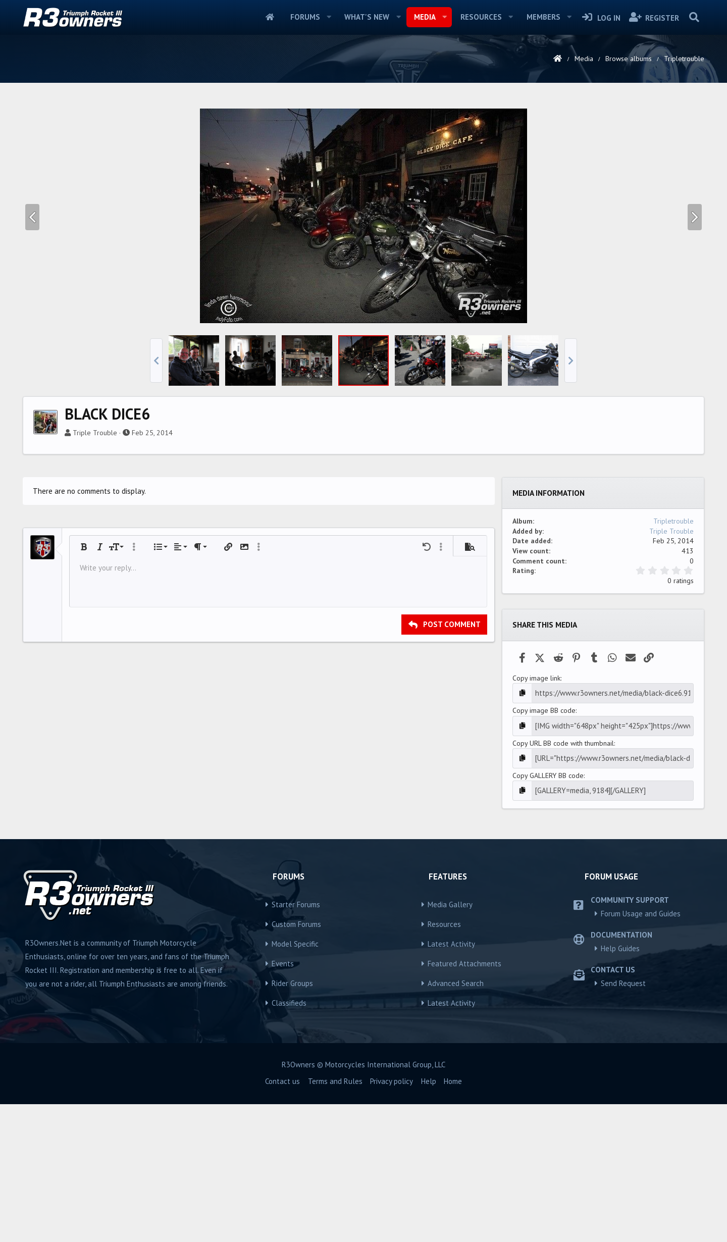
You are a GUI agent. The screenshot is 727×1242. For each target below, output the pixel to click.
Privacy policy (391, 1219)
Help (428, 1219)
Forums (305, 17)
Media (425, 17)
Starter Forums (296, 1042)
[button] (329, 17)
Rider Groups (292, 1120)
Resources (481, 17)
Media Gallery (450, 1042)
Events (283, 1101)
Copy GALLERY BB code (548, 913)
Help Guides (620, 1086)
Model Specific (295, 1081)
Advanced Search (456, 1120)
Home (270, 17)
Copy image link (536, 819)
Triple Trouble (95, 574)
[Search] (694, 17)
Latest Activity (451, 1081)
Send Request (623, 1120)
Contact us (282, 1219)
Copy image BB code (544, 850)
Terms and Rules (335, 1219)
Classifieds (289, 1140)
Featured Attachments (464, 1101)
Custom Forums (296, 1061)
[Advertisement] (363, 173)
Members (543, 17)
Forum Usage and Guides (641, 1051)
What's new (366, 17)
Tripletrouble (673, 662)
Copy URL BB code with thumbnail (563, 882)
